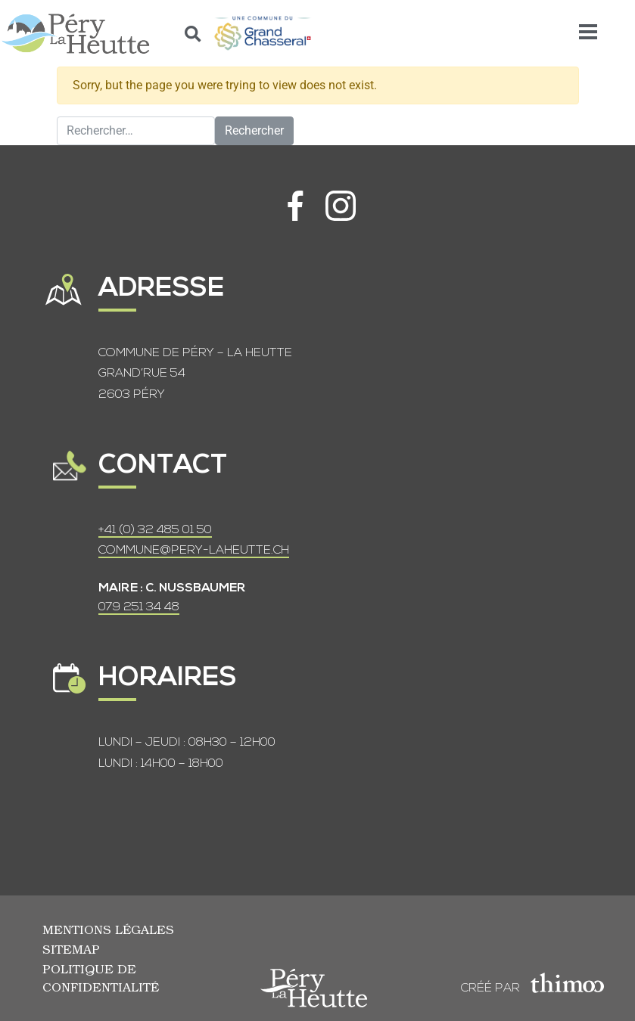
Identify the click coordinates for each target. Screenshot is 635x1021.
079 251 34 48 (138, 607)
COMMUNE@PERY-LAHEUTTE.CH (193, 551)
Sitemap (71, 949)
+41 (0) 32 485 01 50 (155, 530)
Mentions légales (108, 929)
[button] (193, 33)
